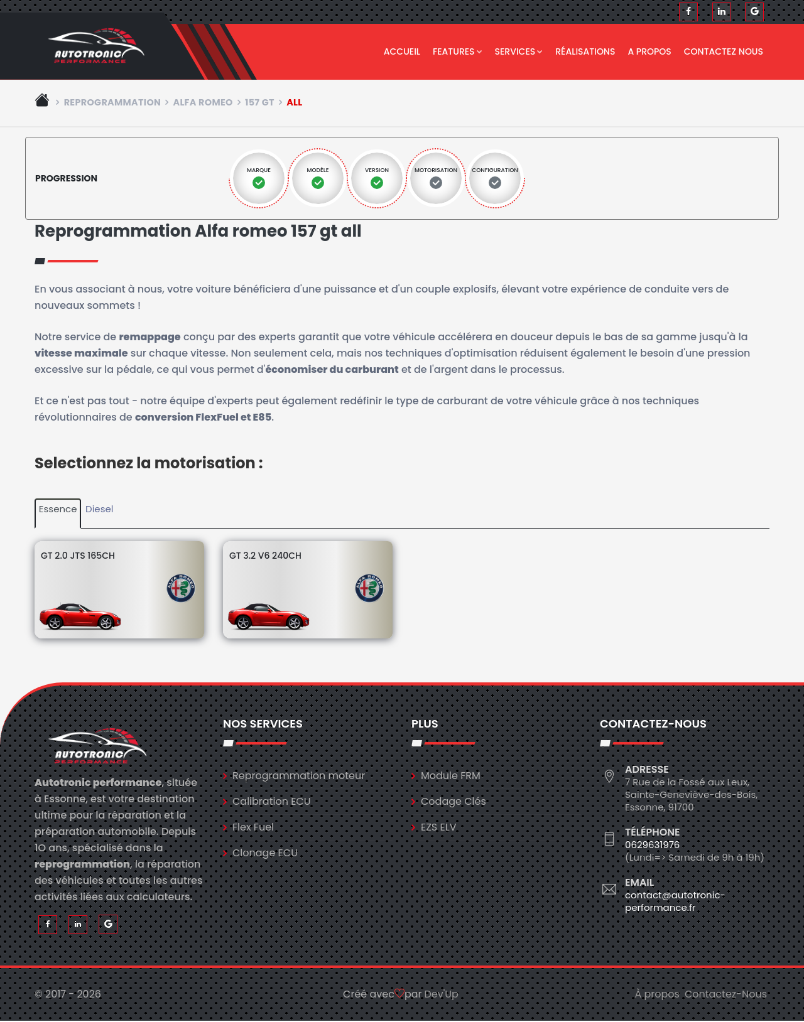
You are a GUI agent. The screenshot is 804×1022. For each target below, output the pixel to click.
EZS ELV (438, 827)
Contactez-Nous (726, 995)
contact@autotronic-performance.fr (675, 902)
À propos (657, 995)
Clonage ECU (265, 853)
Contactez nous (723, 51)
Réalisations (585, 51)
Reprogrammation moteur (298, 776)
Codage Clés (453, 802)
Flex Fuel (253, 827)
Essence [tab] (58, 510)
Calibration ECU (271, 802)
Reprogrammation (112, 103)
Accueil (402, 51)
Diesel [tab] (99, 510)
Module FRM (451, 776)
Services (519, 51)
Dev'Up (442, 995)
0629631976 (652, 845)
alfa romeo (202, 103)
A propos (649, 51)
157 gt (259, 103)
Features (457, 51)
